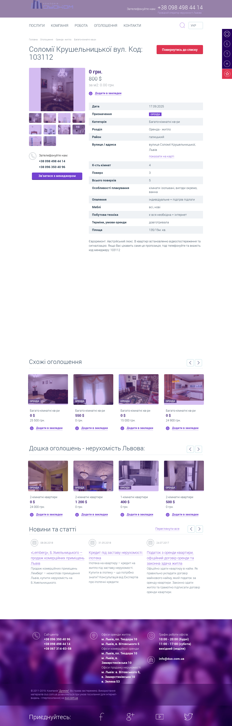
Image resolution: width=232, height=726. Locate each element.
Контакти (132, 25)
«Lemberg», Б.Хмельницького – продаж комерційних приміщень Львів (57, 558)
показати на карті (161, 156)
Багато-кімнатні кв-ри (85, 39)
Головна (33, 39)
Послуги (37, 25)
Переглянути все (167, 529)
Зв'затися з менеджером (57, 176)
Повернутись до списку (180, 49)
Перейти (116, 304)
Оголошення (105, 25)
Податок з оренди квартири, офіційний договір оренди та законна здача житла (170, 558)
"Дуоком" (64, 690)
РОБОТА (81, 25)
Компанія (59, 25)
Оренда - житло (63, 39)
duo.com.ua (71, 698)
